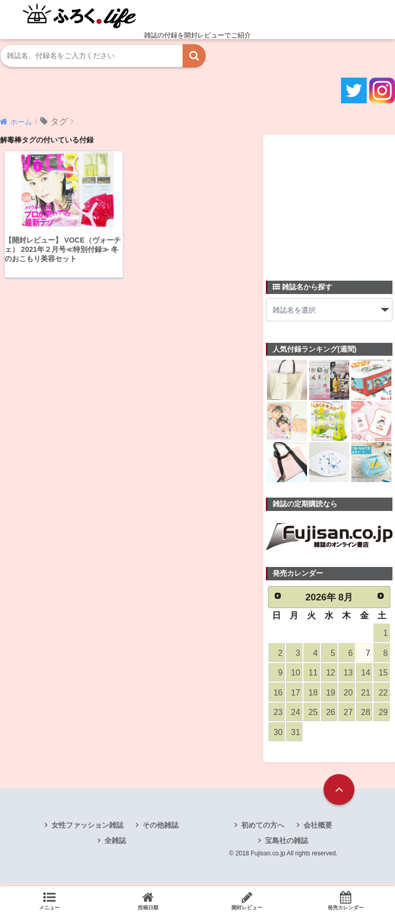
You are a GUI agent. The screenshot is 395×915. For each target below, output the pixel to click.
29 (382, 715)
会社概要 (317, 829)
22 (382, 694)
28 (365, 715)
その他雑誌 (160, 829)
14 (365, 674)
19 (330, 694)
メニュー (49, 900)
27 (347, 715)
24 (295, 715)
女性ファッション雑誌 (87, 829)
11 (312, 674)
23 (277, 715)
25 (312, 715)
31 (295, 735)
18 (312, 694)
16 (277, 694)
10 (295, 674)
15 (382, 674)
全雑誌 (115, 844)
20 (347, 694)
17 (295, 694)
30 (277, 735)
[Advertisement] (330, 201)
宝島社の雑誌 (286, 844)
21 (365, 694)
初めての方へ (262, 829)
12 (330, 674)
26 (330, 715)
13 (347, 674)
